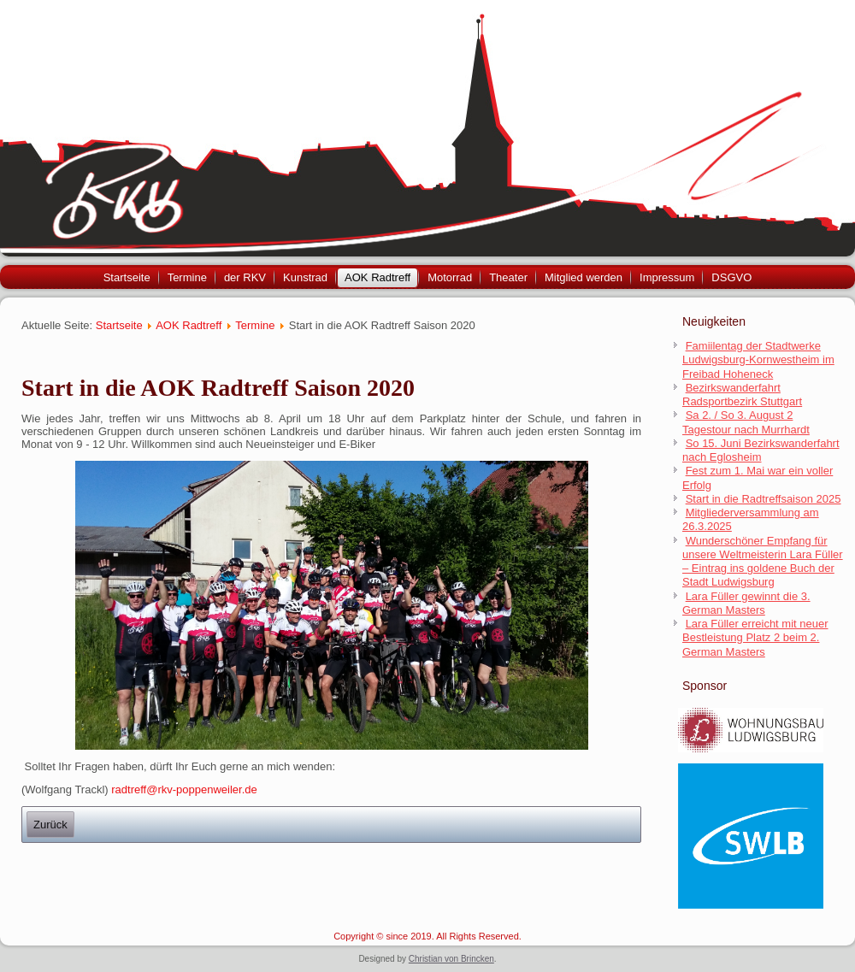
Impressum (667, 277)
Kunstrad (305, 277)
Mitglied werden (583, 277)
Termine (187, 277)
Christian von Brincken (451, 958)
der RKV (245, 277)
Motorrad (450, 277)
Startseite (126, 277)
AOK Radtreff (377, 277)
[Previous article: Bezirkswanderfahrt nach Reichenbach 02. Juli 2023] (50, 824)
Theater (508, 277)
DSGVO (731, 277)
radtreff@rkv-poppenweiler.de (184, 789)
